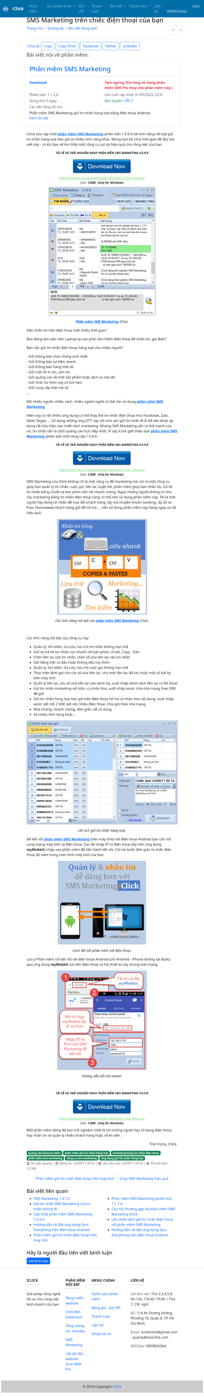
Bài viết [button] (116, 6)
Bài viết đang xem (82, 28)
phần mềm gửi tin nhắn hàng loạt (86, 1153)
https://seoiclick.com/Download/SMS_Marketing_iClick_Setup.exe (102, 178)
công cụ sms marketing (82, 1158)
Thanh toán (96, 9)
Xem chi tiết (39, 118)
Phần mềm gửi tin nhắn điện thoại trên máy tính (75, 1178)
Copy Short (67, 46)
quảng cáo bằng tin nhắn (44, 1153)
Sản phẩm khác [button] (60, 6)
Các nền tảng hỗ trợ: (45, 106)
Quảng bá (55, 28)
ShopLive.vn (101, 1333)
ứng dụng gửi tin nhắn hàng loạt (122, 1158)
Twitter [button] (110, 46)
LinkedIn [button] (130, 46)
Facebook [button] (90, 46)
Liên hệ (157, 9)
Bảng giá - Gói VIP (106, 1307)
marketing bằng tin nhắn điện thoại (136, 1153)
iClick (117, 1386)
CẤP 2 (128, 100)
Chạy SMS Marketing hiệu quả (144, 1178)
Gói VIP (81, 9)
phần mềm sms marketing (45, 1158)
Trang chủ (35, 28)
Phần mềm (33, 9)
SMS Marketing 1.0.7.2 (52, 1198)
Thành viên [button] (138, 6)
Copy (48, 46)
